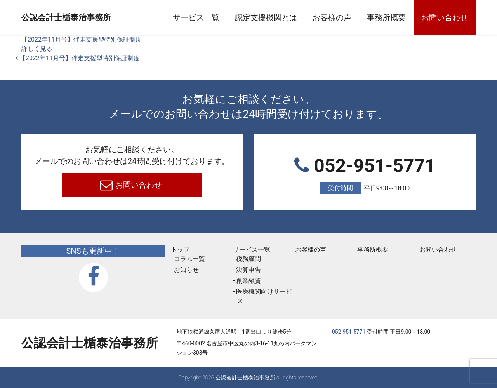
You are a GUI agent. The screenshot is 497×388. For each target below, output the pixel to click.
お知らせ (186, 269)
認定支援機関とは (266, 17)
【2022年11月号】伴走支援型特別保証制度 (81, 39)
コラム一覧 (189, 259)
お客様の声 (332, 17)
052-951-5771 (365, 175)
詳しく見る (36, 48)
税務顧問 (248, 259)
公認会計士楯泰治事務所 (89, 17)
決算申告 (248, 269)
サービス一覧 (196, 17)
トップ (180, 249)
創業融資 (248, 280)
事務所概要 (386, 17)
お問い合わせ (444, 17)
